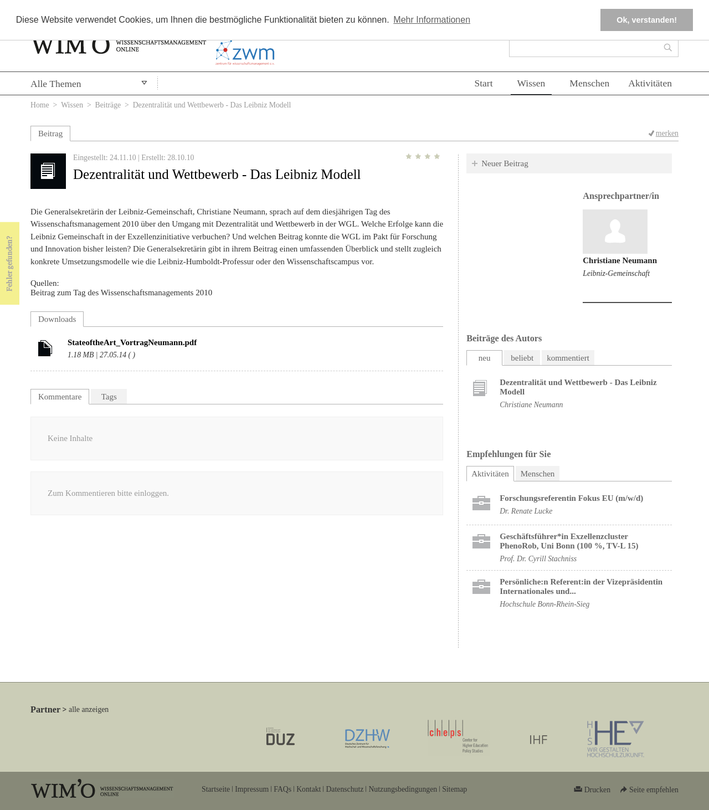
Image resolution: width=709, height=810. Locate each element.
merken (667, 133)
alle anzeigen (89, 709)
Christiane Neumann (620, 260)
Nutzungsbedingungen (402, 789)
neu (485, 357)
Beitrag (50, 133)
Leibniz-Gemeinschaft (616, 273)
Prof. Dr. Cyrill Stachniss (538, 559)
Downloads (57, 319)
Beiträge (108, 105)
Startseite (216, 789)
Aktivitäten (650, 83)
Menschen (589, 83)
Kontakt (308, 789)
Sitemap (454, 789)
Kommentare (59, 396)
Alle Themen (55, 83)
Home (39, 105)
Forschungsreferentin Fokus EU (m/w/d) (571, 498)
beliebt (522, 357)
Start (483, 83)
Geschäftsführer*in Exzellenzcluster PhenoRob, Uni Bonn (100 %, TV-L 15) (569, 541)
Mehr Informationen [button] (431, 19)
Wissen (531, 83)
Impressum (252, 789)
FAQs (282, 789)
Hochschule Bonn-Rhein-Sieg (544, 604)
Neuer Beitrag (504, 163)
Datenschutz (344, 789)
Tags (109, 396)
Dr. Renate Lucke (526, 511)
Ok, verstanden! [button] (646, 20)
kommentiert (568, 357)
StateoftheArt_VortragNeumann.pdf (132, 342)
